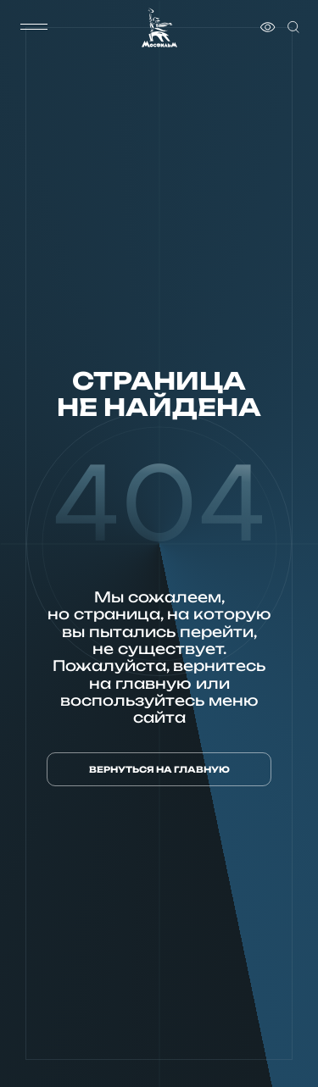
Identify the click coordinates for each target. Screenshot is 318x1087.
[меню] (34, 27)
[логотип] (159, 27)
